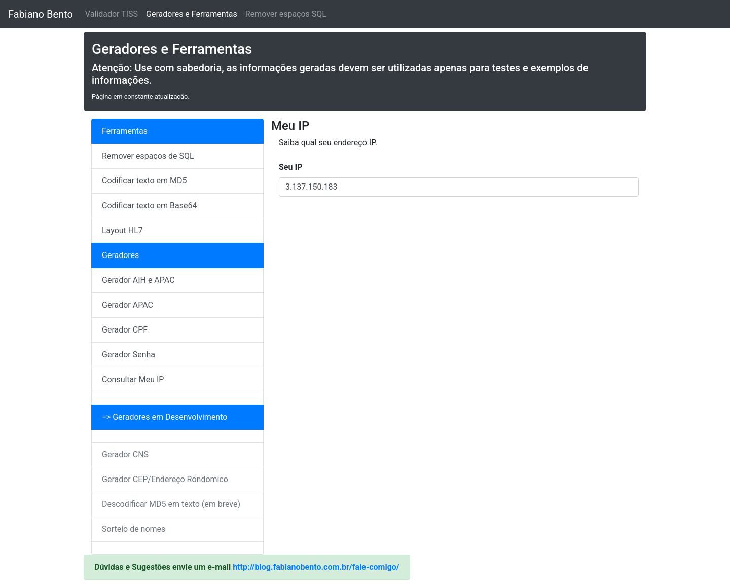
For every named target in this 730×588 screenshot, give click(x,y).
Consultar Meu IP (133, 379)
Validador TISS (111, 14)
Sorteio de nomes (133, 529)
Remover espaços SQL (285, 14)
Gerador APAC (127, 305)
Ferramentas (125, 131)
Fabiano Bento (40, 14)
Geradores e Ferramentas (191, 14)
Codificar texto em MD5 (144, 181)
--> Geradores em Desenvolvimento (164, 417)
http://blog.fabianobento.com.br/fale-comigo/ (316, 567)
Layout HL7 (122, 230)
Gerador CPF (125, 330)
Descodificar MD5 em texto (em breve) (171, 504)
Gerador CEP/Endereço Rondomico (165, 479)
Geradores (120, 255)
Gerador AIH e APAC (138, 280)
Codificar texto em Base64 (149, 205)
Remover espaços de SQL (148, 156)
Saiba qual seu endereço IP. (328, 143)
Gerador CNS (125, 454)
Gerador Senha (128, 354)
